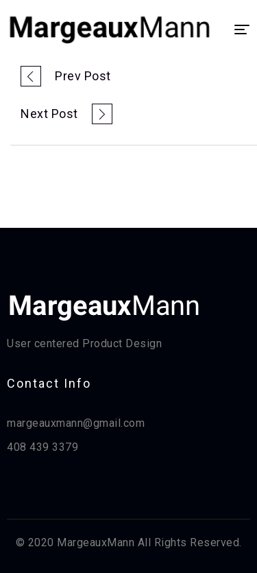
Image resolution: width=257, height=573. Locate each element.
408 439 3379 (42, 447)
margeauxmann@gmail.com (76, 423)
